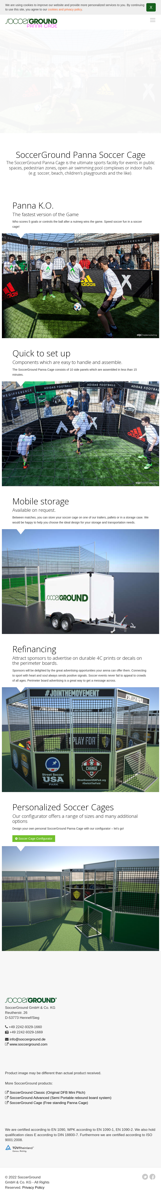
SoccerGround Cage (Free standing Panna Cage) (49, 1103)
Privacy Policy (33, 1187)
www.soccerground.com (28, 1044)
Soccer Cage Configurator (33, 838)
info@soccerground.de (27, 1039)
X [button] (151, 7)
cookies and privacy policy (65, 9)
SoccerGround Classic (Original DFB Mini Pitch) (47, 1093)
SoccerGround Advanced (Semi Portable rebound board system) (61, 1098)
